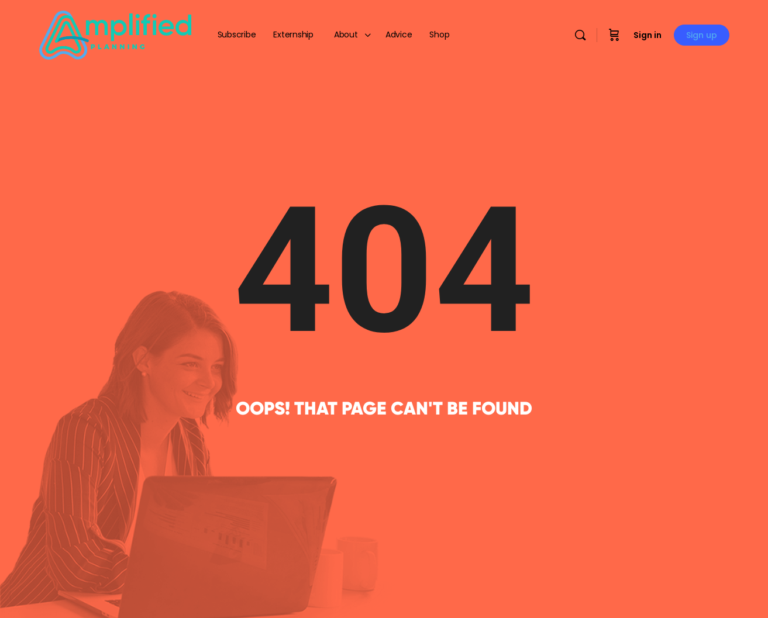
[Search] (580, 35)
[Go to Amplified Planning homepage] (115, 34)
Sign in (647, 35)
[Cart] (614, 35)
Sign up (701, 35)
